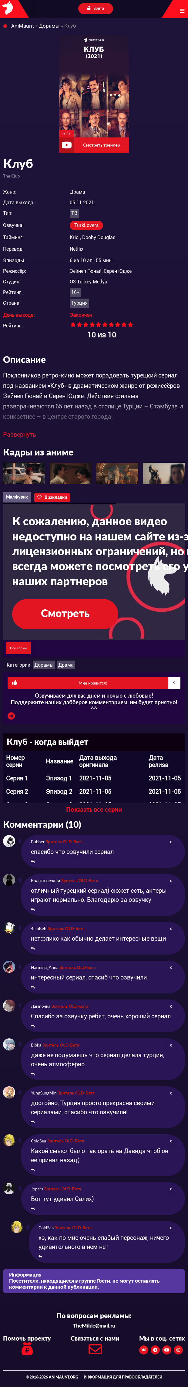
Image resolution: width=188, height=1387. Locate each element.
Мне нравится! (96, 683)
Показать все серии (94, 810)
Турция (79, 303)
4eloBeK (39, 928)
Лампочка (40, 1006)
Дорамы (44, 665)
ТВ (74, 213)
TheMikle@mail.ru (94, 1325)
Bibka (36, 1044)
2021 (66, 133)
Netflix (76, 249)
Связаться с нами (95, 1347)
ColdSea (38, 1140)
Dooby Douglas (98, 237)
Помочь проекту (27, 1346)
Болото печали (45, 880)
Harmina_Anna (45, 967)
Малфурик (17, 497)
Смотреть (65, 614)
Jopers (37, 1188)
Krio (74, 237)
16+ (75, 292)
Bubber (38, 841)
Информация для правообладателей (123, 1377)
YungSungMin (44, 1092)
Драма (66, 665)
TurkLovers (86, 225)
